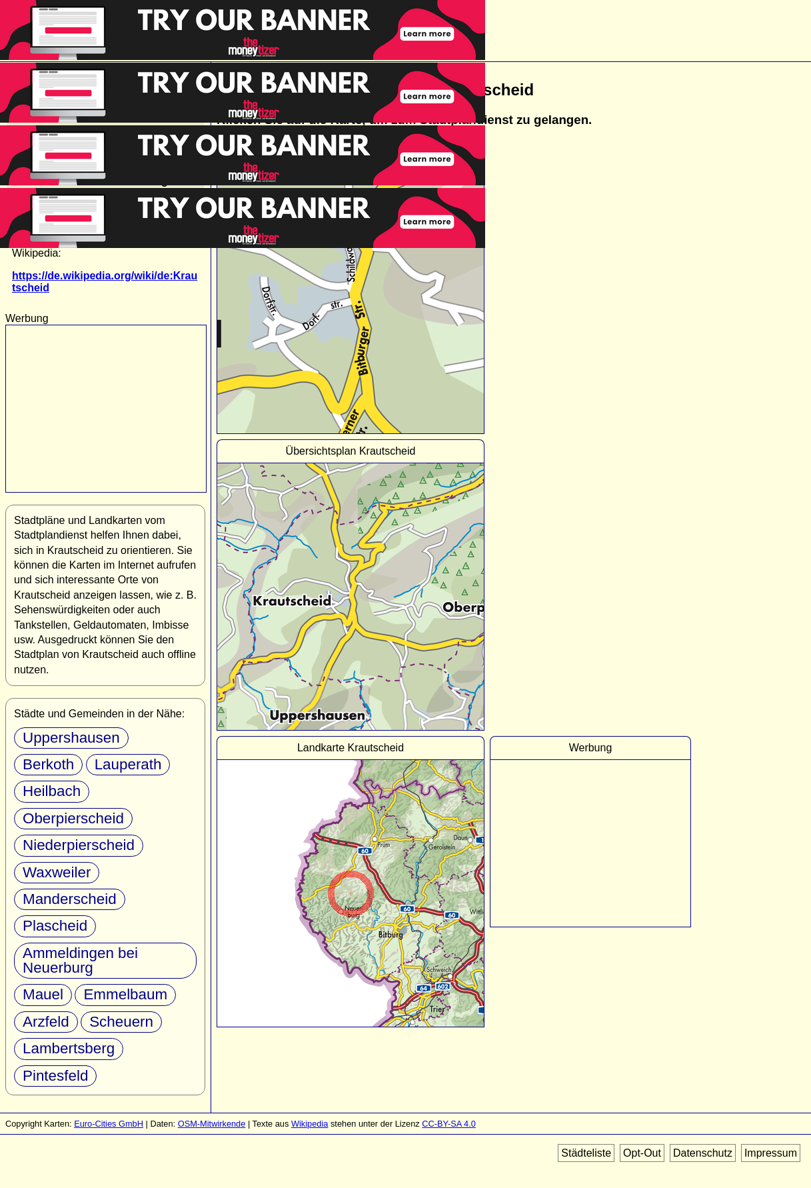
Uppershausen (71, 737)
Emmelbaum (125, 994)
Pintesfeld (55, 1075)
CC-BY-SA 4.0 (449, 1124)
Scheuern (121, 1021)
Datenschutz (702, 1153)
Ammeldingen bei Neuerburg (80, 960)
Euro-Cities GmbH (108, 1124)
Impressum (770, 1153)
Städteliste (586, 1153)
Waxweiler (57, 872)
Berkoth (48, 764)
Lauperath (128, 764)
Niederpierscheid (79, 845)
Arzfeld (46, 1021)
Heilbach (52, 791)
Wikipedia (309, 1124)
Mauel (43, 994)
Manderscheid (70, 899)
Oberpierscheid (73, 818)
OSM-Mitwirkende (212, 1124)
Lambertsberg (69, 1048)
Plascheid (55, 925)
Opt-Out (642, 1153)
